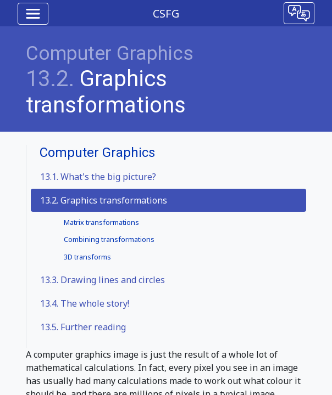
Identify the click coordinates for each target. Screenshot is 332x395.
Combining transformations (109, 239)
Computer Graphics (109, 53)
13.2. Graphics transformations (103, 200)
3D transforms (87, 257)
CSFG (166, 13)
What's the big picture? (98, 177)
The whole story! (84, 303)
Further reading (83, 327)
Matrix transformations (101, 222)
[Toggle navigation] (33, 14)
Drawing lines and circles (102, 280)
